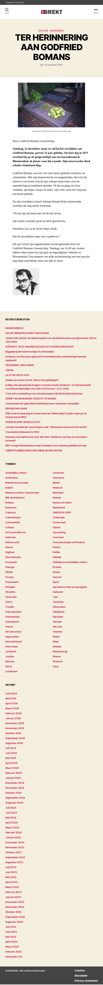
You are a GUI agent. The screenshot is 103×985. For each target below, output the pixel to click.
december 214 (13, 957)
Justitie (9, 656)
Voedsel (57, 632)
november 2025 (14, 728)
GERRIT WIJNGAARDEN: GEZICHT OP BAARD (30, 399)
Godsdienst (58, 31)
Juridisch (10, 651)
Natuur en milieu (62, 503)
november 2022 (14, 907)
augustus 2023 (14, 862)
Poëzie (56, 547)
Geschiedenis (13, 612)
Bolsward (10, 508)
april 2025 (11, 763)
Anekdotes (11, 478)
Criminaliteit (12, 522)
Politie (56, 552)
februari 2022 (13, 952)
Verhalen (58, 617)
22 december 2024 (53, 65)
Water (56, 637)
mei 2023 (10, 877)
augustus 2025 (14, 743)
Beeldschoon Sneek (16, 483)
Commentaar (13, 517)
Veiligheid (58, 612)
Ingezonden (12, 637)
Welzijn (57, 647)
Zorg (55, 666)
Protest (57, 567)
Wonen (57, 656)
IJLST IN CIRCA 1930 (17, 375)
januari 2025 (13, 778)
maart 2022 (12, 947)
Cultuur (43, 31)
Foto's (8, 602)
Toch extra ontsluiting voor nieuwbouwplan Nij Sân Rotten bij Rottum (44, 394)
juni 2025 (11, 753)
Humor (9, 627)
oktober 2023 (13, 852)
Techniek (58, 602)
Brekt (15, 971)
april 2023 (11, 882)
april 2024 (11, 823)
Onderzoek (59, 522)
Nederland (59, 508)
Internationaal (13, 642)
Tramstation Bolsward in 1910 (22, 432)
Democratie (12, 542)
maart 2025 (12, 768)
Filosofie (10, 592)
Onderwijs (59, 517)
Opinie (56, 527)
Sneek (56, 572)
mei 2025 (10, 758)
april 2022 (11, 942)
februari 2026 (13, 713)
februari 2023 (13, 892)
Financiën (11, 597)
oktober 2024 (13, 793)
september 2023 (15, 857)
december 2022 (14, 902)
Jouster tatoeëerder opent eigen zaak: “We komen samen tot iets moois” (46, 427)
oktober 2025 (13, 733)
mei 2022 (10, 937)
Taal (55, 597)
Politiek (57, 557)
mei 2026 (10, 699)
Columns (10, 512)
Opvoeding (59, 532)
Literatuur (58, 478)
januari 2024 (13, 838)
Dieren (9, 547)
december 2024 (14, 783)
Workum (57, 661)
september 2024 (15, 798)
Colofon (76, 971)
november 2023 (14, 848)
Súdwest (58, 592)
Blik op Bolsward (15, 498)
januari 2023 (13, 897)
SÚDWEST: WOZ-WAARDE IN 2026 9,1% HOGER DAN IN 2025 (39, 347)
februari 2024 (13, 833)
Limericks (58, 473)
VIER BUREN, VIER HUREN (19, 365)
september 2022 (15, 917)
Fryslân (9, 607)
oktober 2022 (13, 912)
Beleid (9, 488)
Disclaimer (78, 976)
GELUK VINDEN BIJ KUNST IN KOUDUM (27, 333)
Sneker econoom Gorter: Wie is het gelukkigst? (31, 380)
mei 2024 (10, 818)
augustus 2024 (14, 803)
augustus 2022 (14, 922)
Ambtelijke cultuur (16, 473)
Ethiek (8, 572)
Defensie (10, 537)
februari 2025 (13, 773)
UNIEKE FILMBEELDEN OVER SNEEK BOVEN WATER (33, 451)
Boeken (9, 503)
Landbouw (11, 671)
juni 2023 (11, 872)
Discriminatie (13, 557)
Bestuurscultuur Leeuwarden (22, 493)
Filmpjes (10, 587)
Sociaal (57, 577)
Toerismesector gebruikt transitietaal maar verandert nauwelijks (42, 404)
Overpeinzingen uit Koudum (69, 542)
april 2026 (11, 704)
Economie (11, 562)
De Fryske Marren (15, 532)
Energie (9, 567)
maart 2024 (12, 828)
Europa (9, 577)
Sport (56, 582)
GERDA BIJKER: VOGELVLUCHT (23, 422)
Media (56, 483)
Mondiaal (58, 493)
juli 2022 (10, 927)
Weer (56, 642)
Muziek (57, 498)
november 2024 (14, 788)
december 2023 (14, 843)
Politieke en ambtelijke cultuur (70, 562)
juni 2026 (11, 694)
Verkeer (57, 622)
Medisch (58, 488)
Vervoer (57, 627)
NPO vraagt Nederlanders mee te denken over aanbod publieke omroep (46, 446)
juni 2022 (11, 932)
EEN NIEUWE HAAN (16, 409)
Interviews (11, 647)
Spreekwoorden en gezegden (70, 587)
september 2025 (15, 738)
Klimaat (9, 661)
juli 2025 (10, 748)
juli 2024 (10, 808)
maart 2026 (12, 709)
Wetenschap (60, 651)
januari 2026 (13, 718)
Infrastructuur (13, 632)
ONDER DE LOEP (62, 512)
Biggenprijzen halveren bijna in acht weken (29, 352)
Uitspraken (59, 607)
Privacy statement (84, 981)
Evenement (12, 582)
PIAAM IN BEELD (14, 328)
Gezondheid (12, 617)
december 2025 (14, 723)
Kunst (8, 666)
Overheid (58, 537)
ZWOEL (9, 370)
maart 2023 (12, 887)
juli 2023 (10, 867)
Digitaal (9, 552)
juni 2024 (11, 813)
